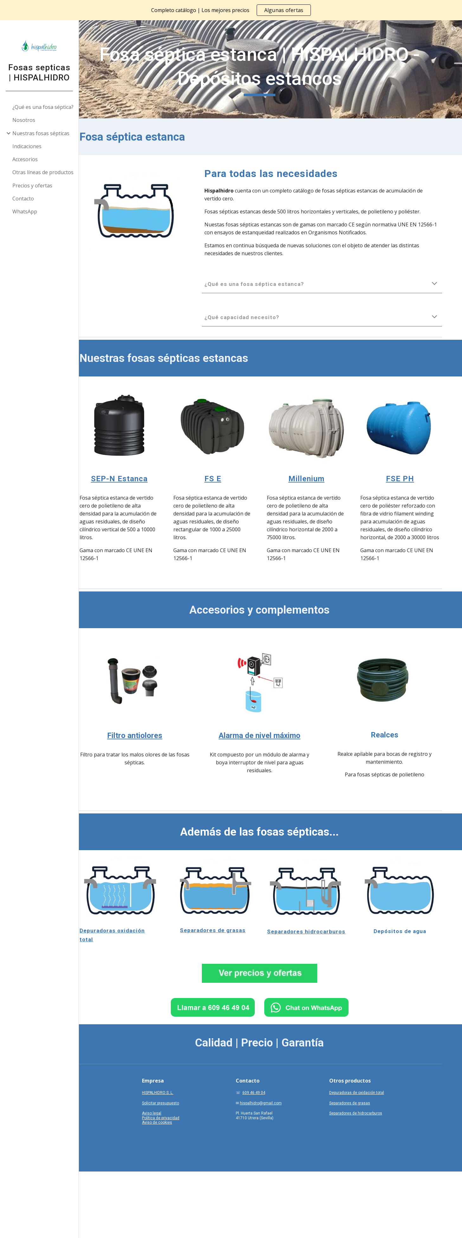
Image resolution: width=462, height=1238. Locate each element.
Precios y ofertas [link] (33, 185)
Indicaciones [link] (27, 146)
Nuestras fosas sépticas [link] (41, 133)
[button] (454, 29)
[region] (231, 10)
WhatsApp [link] (25, 211)
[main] (270, 69)
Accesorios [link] (25, 159)
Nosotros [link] (24, 120)
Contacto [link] (23, 198)
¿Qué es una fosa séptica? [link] (43, 107)
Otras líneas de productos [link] (43, 172)
